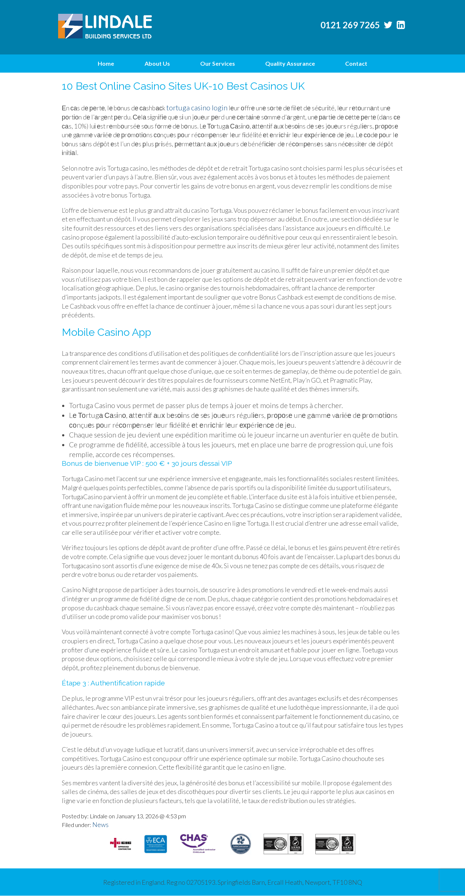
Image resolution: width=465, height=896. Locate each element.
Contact (356, 63)
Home (106, 63)
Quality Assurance (290, 63)
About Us (157, 63)
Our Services (217, 63)
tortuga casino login (196, 107)
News (100, 824)
